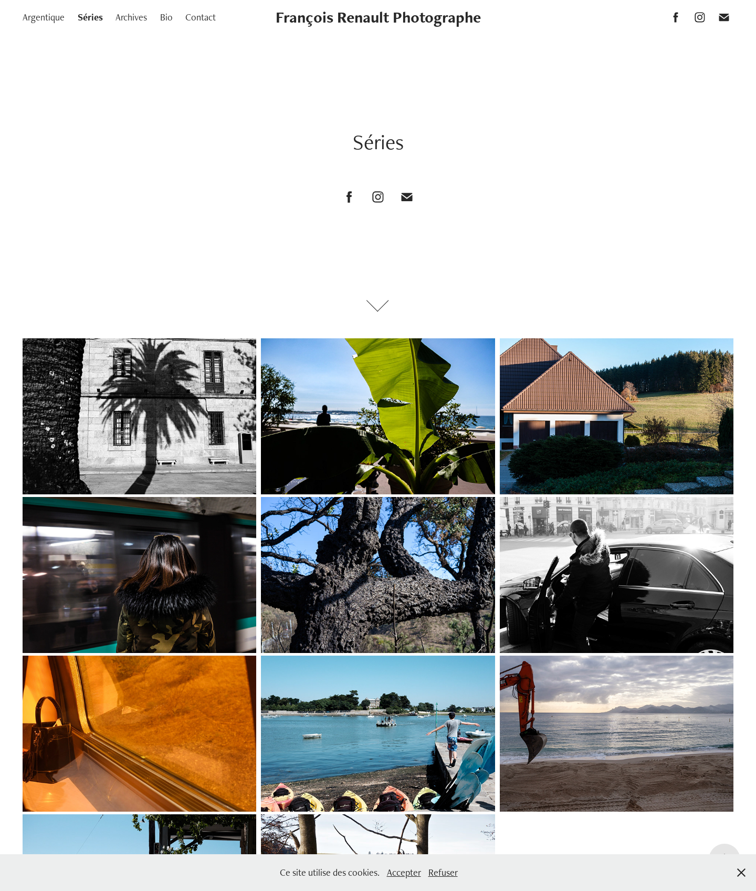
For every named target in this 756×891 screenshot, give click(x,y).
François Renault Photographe (378, 17)
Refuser (443, 872)
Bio (166, 17)
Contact (200, 17)
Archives (131, 17)
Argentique (44, 17)
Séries (90, 17)
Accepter (404, 872)
